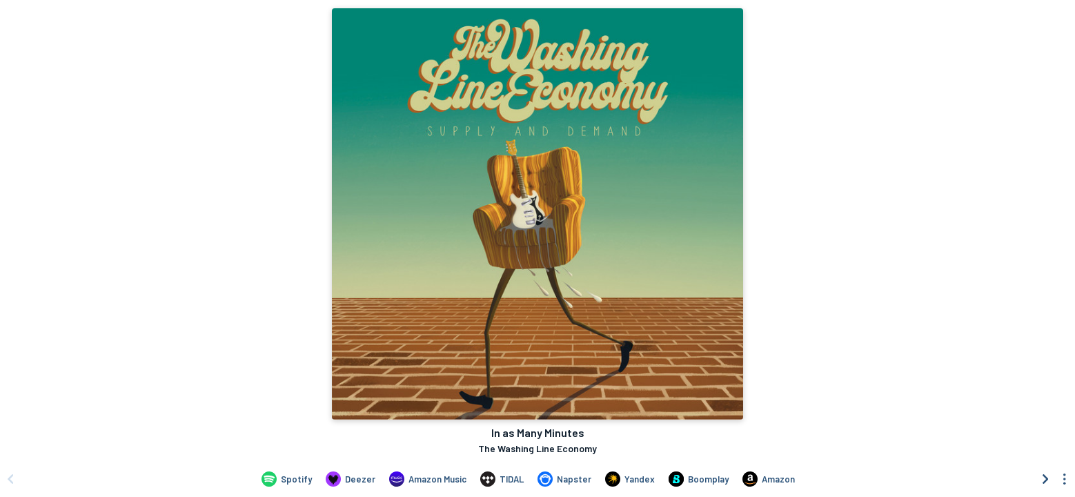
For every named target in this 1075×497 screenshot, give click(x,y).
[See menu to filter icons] (1065, 479)
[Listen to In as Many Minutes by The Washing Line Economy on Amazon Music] (428, 479)
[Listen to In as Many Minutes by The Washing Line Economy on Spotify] (286, 479)
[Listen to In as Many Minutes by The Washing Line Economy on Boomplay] (698, 479)
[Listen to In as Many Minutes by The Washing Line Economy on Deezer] (350, 479)
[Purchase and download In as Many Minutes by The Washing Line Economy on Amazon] (768, 479)
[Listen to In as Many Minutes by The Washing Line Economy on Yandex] (630, 479)
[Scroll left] (10, 479)
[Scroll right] (1045, 479)
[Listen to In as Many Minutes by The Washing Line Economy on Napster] (564, 479)
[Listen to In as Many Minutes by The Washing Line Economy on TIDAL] (502, 479)
